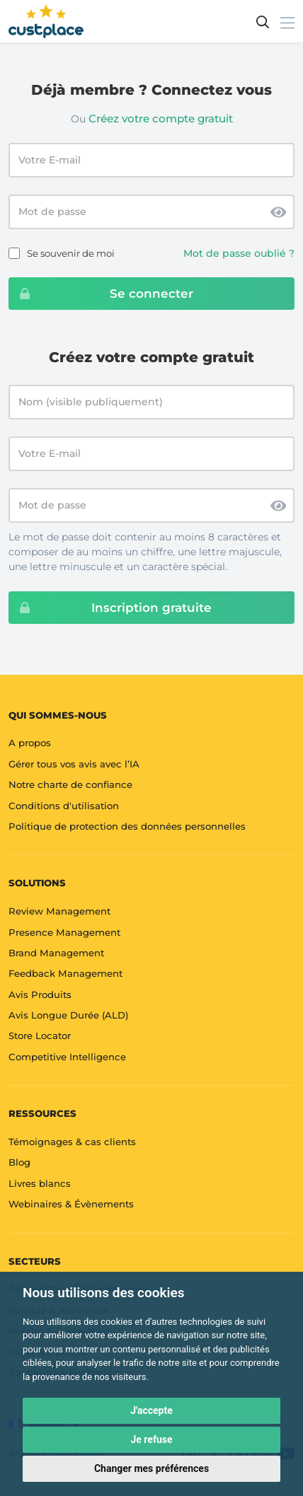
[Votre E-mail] (151, 453)
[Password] (151, 212)
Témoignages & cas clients (72, 1141)
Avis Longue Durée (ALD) (68, 1015)
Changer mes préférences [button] (151, 1468)
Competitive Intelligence (67, 1056)
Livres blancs (39, 1183)
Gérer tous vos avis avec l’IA (73, 764)
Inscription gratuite (110, 607)
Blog (19, 1162)
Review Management (59, 911)
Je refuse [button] (151, 1439)
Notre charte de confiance (70, 784)
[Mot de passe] (151, 505)
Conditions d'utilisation (63, 805)
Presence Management (64, 932)
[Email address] (151, 160)
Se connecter (101, 293)
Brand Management (56, 952)
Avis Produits (40, 994)
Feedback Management (65, 973)
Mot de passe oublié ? (239, 253)
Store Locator (39, 1035)
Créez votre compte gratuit (160, 118)
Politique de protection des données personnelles (127, 826)
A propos (29, 742)
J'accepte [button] (151, 1410)
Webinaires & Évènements (71, 1204)
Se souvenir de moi (71, 253)
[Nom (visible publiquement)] (151, 402)
